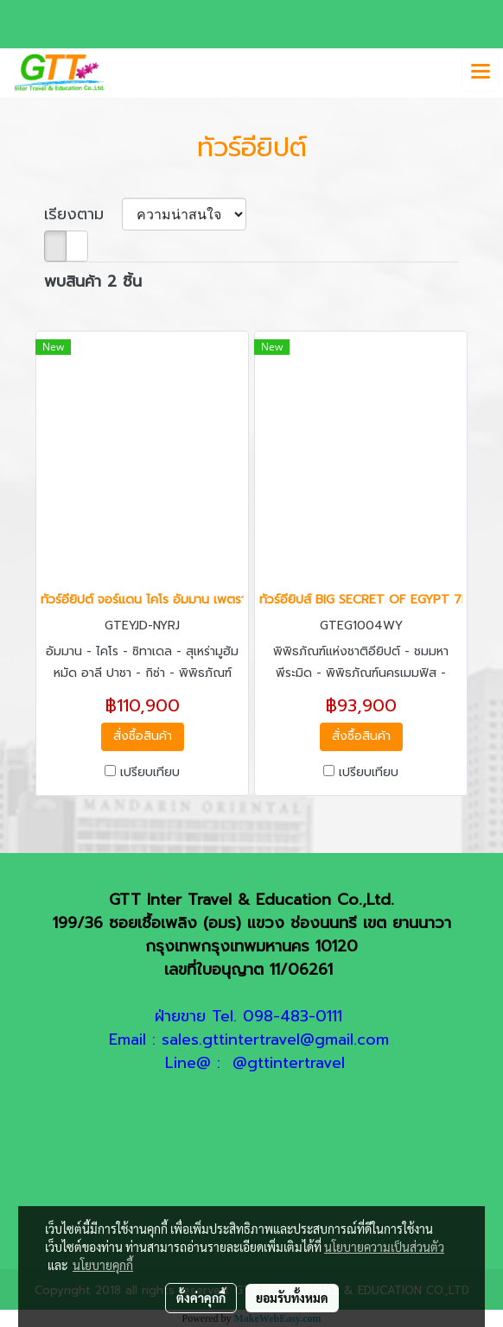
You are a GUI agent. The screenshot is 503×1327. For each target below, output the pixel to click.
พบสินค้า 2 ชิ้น (93, 282)
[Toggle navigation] (481, 73)
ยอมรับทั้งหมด (292, 1297)
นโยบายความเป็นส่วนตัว (384, 1246)
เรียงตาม (83, 214)
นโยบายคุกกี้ (103, 1265)
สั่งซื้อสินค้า (142, 736)
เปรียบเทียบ (150, 772)
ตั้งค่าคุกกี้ (201, 1297)
